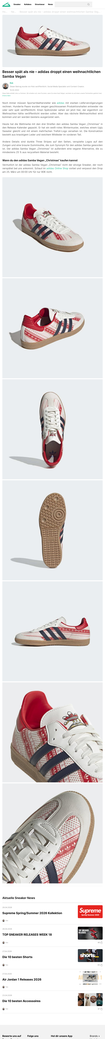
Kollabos (27, 4)
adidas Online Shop (57, 168)
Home (5, 11)
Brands (94, 1036)
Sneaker (17, 4)
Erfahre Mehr (6, 95)
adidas (60, 103)
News (50, 4)
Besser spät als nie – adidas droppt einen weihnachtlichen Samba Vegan (60, 11)
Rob (11, 83)
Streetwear (40, 4)
